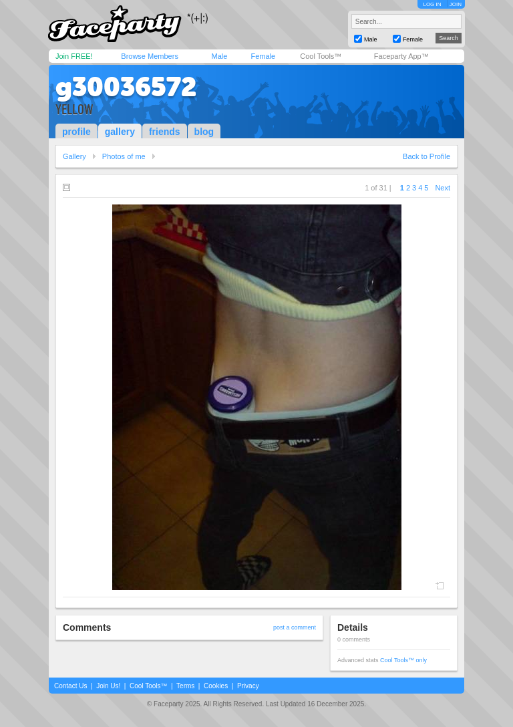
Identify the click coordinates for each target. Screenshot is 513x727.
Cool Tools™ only (403, 660)
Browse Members (149, 56)
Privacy (248, 686)
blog (204, 131)
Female (262, 56)
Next (442, 188)
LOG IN (432, 4)
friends (164, 131)
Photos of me (124, 156)
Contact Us (70, 686)
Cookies (216, 686)
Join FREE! (74, 56)
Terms (185, 686)
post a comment (294, 627)
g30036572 (125, 86)
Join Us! (108, 686)
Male (219, 56)
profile (76, 131)
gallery (120, 131)
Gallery (74, 156)
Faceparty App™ (401, 56)
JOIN (456, 4)
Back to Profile (426, 156)
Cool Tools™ (320, 56)
